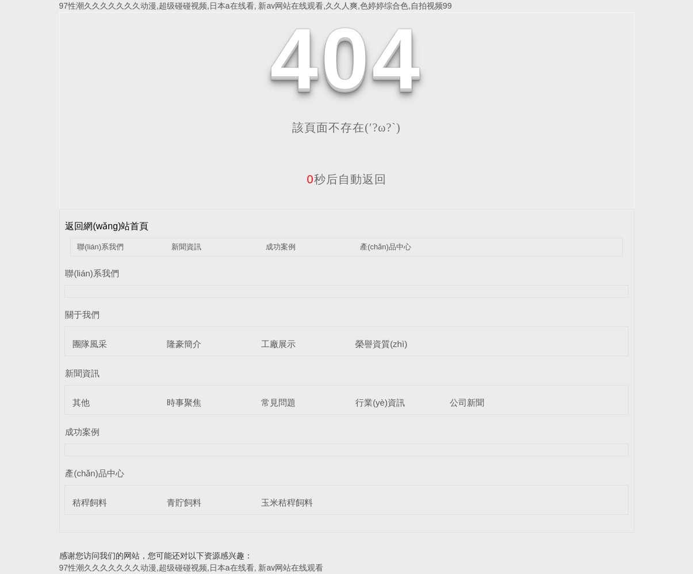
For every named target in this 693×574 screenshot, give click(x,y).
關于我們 (82, 314)
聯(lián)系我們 (100, 246)
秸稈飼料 (89, 502)
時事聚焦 (184, 402)
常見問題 (278, 402)
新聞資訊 (186, 246)
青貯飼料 (184, 502)
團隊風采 (89, 344)
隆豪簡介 (184, 344)
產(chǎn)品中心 (385, 246)
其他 (81, 402)
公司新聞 (467, 402)
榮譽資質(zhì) (381, 344)
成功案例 (281, 246)
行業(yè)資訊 (380, 402)
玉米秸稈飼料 (287, 502)
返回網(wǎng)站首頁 (106, 226)
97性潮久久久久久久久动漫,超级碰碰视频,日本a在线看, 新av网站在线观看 (191, 567)
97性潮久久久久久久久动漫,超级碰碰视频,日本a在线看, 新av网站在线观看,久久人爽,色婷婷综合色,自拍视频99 (255, 5)
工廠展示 (278, 344)
